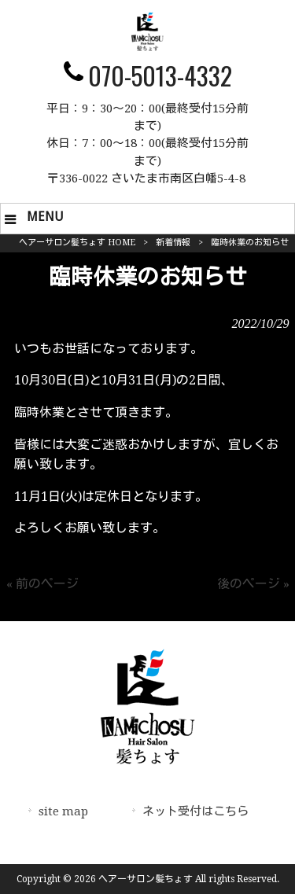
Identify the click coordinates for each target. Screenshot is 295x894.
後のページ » (253, 583)
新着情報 (173, 242)
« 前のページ (42, 583)
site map (63, 811)
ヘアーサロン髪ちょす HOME (77, 242)
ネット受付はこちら (195, 811)
